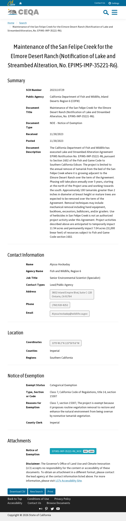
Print (50, 491)
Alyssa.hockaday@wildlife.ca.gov (69, 313)
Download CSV (17, 491)
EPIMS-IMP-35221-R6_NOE (73, 451)
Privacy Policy (62, 499)
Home (11, 22)
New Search (36, 491)
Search (23, 22)
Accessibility (15, 503)
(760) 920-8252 (60, 305)
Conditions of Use (38, 499)
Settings (113, 3)
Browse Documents (58, 503)
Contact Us (99, 2)
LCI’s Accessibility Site (68, 480)
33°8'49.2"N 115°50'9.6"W (65, 343)
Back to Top (15, 499)
